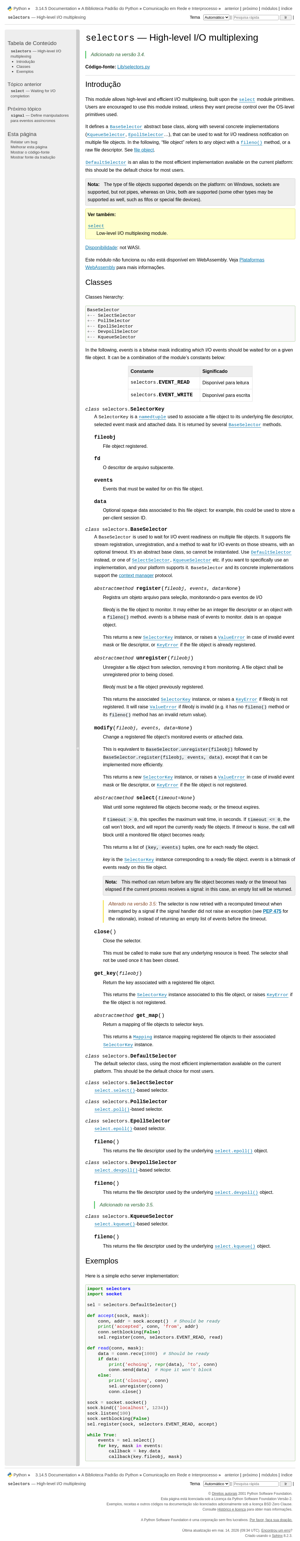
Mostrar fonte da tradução (33, 157)
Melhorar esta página (29, 147)
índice (286, 8)
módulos (269, 8)
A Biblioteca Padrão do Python (109, 8)
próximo (250, 8)
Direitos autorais (224, 1494)
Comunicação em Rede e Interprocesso (180, 8)
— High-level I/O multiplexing (47, 17)
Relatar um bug (24, 142)
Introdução (25, 61)
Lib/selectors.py (133, 66)
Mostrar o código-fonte (30, 152)
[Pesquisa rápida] (256, 17)
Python (20, 8)
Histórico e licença (231, 1509)
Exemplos (25, 71)
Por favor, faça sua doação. (271, 1520)
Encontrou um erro (275, 1530)
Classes (23, 66)
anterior (232, 8)
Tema (210, 17)
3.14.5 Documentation (56, 8)
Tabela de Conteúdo (32, 43)
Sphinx (277, 1536)
